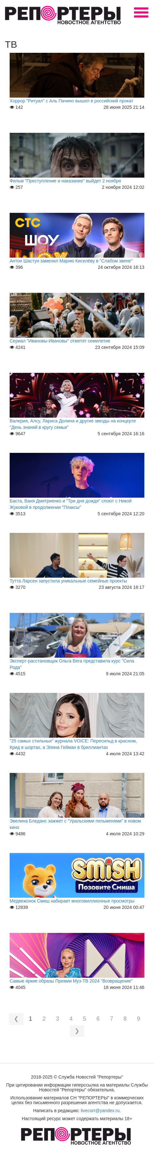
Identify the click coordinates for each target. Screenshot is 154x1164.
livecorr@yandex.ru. (101, 1110)
